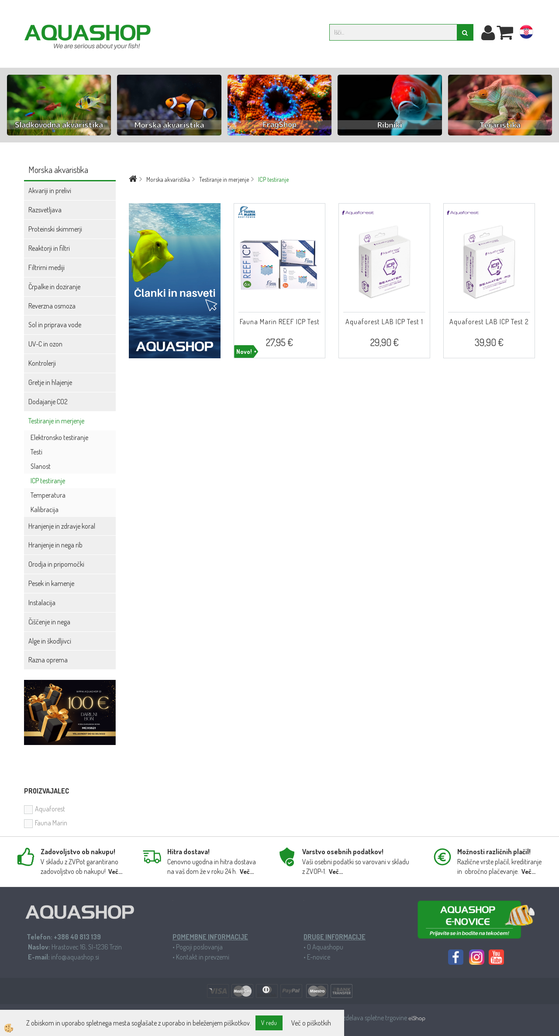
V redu (269, 1022)
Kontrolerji (42, 363)
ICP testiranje (48, 480)
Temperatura (48, 495)
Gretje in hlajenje (50, 382)
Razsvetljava (45, 209)
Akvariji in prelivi (49, 190)
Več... (115, 871)
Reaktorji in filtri (49, 248)
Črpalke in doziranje (54, 286)
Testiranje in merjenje (56, 420)
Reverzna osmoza (52, 305)
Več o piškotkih (311, 1023)
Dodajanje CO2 (48, 401)
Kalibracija (45, 509)
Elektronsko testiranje (59, 437)
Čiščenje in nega (49, 621)
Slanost (41, 466)
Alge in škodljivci (49, 641)
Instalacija (41, 602)
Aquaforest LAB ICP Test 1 (384, 321)
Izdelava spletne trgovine (375, 1017)
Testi (36, 451)
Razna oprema (48, 659)
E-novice (318, 957)
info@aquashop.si (75, 957)
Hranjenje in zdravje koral (61, 526)
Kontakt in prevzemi (202, 957)
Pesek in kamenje (51, 583)
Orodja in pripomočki (56, 564)
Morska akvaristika (168, 179)
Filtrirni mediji (46, 267)
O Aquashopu (325, 946)
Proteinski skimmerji (55, 229)
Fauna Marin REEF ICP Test (280, 321)
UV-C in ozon (45, 344)
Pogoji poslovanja (199, 946)
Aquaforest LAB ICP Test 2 (489, 321)
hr (526, 33)
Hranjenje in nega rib (55, 545)
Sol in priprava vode (54, 324)
